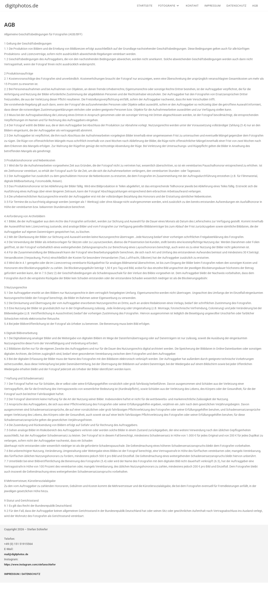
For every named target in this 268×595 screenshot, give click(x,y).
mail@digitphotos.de (18, 554)
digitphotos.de (21, 5)
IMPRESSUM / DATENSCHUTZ (23, 573)
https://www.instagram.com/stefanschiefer (32, 564)
